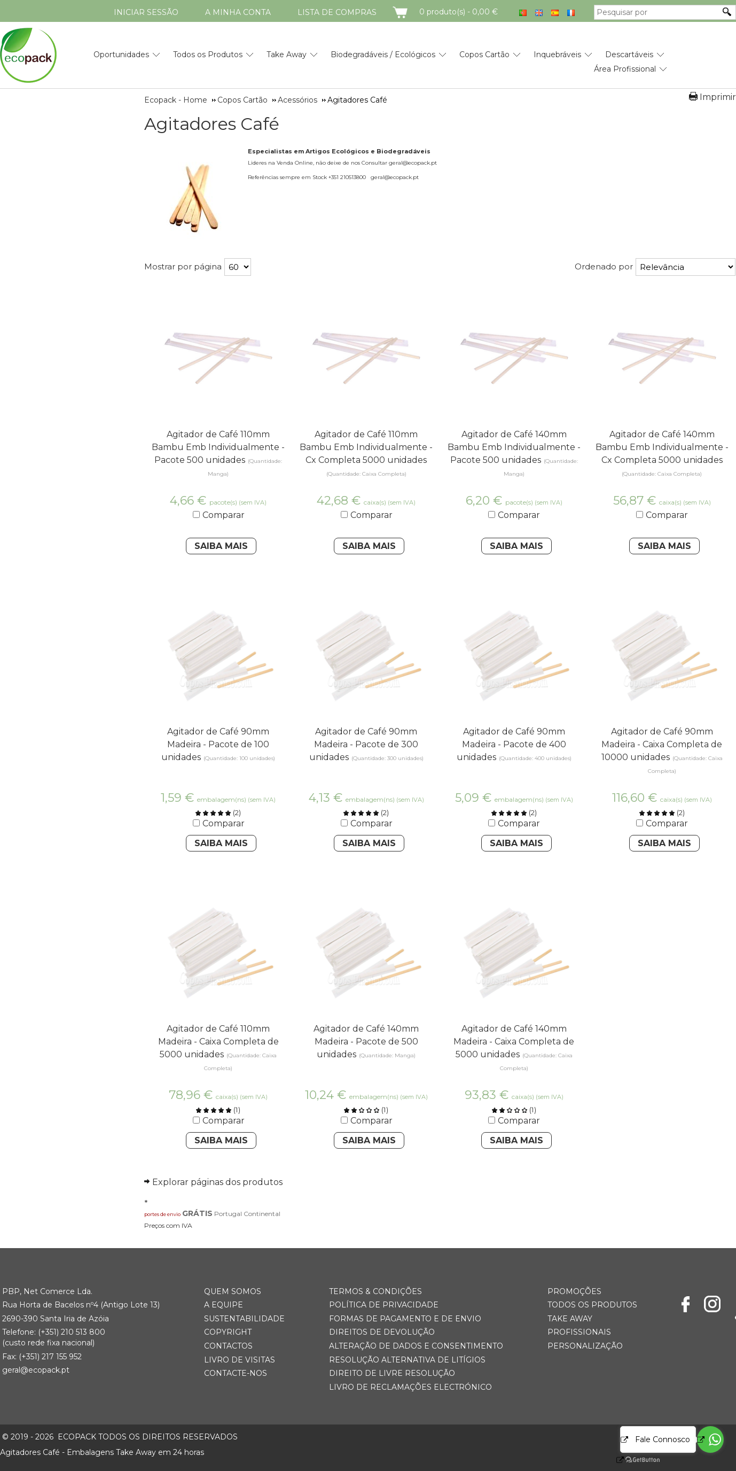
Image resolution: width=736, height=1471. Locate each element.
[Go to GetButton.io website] (633, 1460)
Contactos (228, 1346)
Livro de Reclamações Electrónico (410, 1387)
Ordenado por (604, 266)
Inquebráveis (557, 54)
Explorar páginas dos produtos (217, 1182)
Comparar (223, 515)
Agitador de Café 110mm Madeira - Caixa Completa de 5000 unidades (218, 1041)
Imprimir (718, 97)
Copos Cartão (484, 54)
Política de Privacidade (384, 1305)
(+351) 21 (53, 1332)
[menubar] (368, 57)
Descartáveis (629, 54)
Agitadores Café (211, 124)
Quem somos (232, 1291)
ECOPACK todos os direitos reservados (120, 1437)
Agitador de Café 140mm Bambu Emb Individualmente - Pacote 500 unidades (514, 447)
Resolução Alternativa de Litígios (407, 1360)
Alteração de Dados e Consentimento (416, 1346)
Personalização (585, 1346)
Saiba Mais (221, 546)
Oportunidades (121, 54)
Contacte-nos (235, 1373)
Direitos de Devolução (382, 1332)
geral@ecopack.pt (35, 1370)
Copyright (228, 1332)
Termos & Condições (375, 1291)
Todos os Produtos (207, 54)
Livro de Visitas (239, 1360)
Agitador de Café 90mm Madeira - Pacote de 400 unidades (511, 744)
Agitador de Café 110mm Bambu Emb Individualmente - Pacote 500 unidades (218, 447)
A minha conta (238, 12)
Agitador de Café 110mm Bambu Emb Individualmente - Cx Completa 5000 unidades (366, 447)
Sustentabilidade (244, 1318)
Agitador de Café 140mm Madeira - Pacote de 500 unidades (366, 1041)
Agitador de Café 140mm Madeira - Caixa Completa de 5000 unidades (513, 1041)
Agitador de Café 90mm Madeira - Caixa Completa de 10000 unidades (662, 744)
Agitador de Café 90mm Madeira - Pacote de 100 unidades (215, 744)
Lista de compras (337, 12)
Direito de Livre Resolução (392, 1373)
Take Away (287, 54)
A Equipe (223, 1305)
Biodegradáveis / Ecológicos (383, 54)
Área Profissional (625, 69)
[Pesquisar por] (656, 12)
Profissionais (579, 1332)
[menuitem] (121, 50)
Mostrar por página (183, 266)
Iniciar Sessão (146, 12)
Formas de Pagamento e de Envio (405, 1318)
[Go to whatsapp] (710, 1439)
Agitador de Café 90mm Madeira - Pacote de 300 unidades (364, 744)
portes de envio (162, 1214)
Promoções (574, 1291)
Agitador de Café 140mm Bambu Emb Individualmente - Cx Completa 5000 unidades (662, 447)
